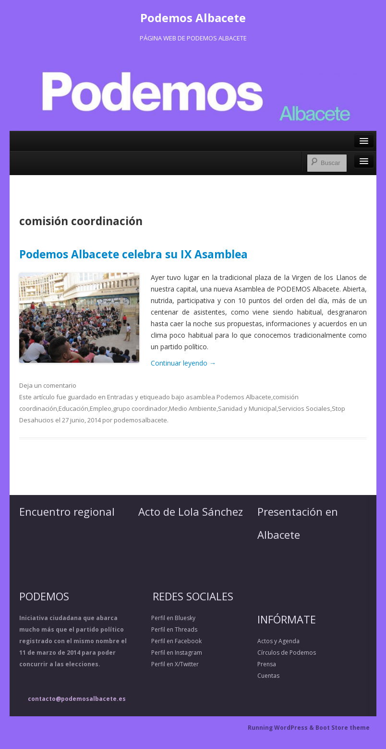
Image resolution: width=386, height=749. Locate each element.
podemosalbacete (140, 420)
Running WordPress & (281, 728)
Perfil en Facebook (170, 641)
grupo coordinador (140, 408)
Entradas (120, 397)
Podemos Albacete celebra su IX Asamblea (133, 254)
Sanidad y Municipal (247, 408)
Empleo (100, 408)
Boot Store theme (342, 728)
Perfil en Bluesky (166, 618)
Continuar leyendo (183, 363)
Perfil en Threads (167, 629)
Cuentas (268, 676)
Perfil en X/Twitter (168, 664)
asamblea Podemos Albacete (228, 397)
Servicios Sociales (304, 408)
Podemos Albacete (193, 17)
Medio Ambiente (193, 408)
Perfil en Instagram (170, 652)
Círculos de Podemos (286, 652)
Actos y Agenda (278, 641)
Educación (73, 408)
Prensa (266, 664)
